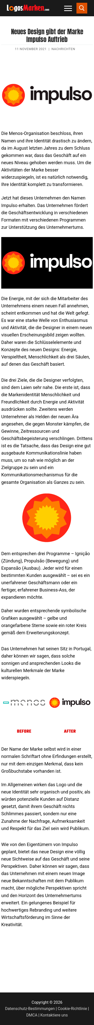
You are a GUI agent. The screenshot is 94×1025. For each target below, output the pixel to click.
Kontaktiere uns (54, 1015)
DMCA (32, 1015)
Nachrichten (63, 49)
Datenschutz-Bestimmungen (30, 1008)
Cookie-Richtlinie (72, 1008)
